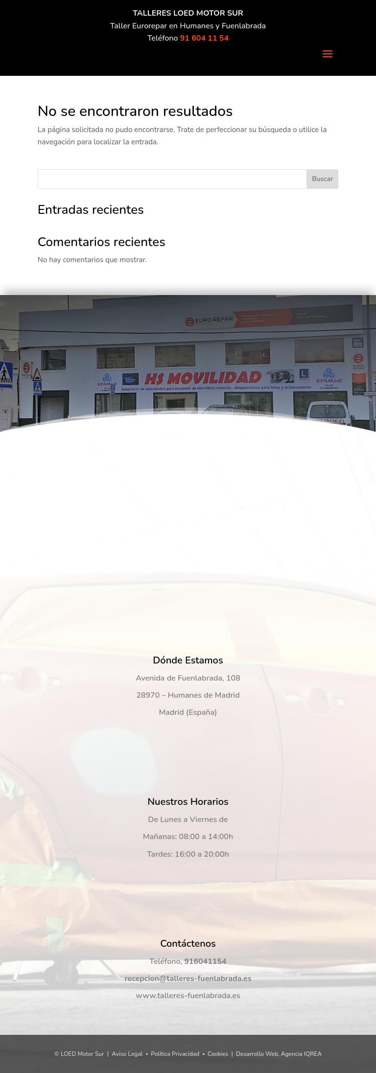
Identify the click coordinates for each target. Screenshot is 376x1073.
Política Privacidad (175, 1054)
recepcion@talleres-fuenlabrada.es (187, 978)
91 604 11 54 (204, 38)
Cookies (218, 1054)
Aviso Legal (127, 1054)
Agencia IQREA (301, 1054)
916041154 (205, 961)
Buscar (322, 178)
